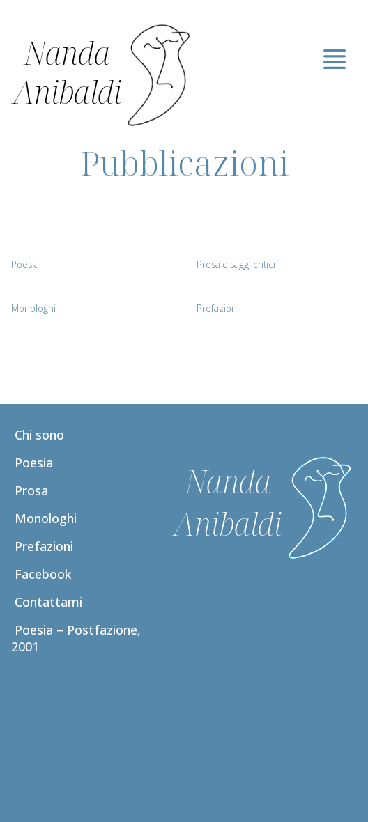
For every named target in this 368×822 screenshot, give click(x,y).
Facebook (43, 574)
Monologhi (46, 518)
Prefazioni (44, 546)
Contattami (48, 602)
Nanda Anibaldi (67, 72)
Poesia (34, 462)
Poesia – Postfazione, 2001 (76, 638)
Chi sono (39, 434)
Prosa (31, 490)
